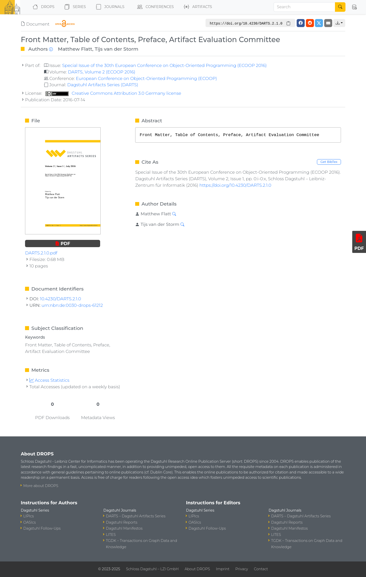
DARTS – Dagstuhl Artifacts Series (135, 516)
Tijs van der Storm (116, 49)
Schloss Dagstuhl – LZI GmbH (152, 569)
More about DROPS (40, 486)
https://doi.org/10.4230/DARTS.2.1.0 (235, 185)
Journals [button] (109, 7)
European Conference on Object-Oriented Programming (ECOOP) (146, 78)
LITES (111, 534)
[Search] (304, 7)
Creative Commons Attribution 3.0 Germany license (113, 93)
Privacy (241, 569)
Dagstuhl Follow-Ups (42, 528)
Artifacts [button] (197, 7)
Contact (261, 569)
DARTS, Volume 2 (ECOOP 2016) (101, 71)
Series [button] (74, 7)
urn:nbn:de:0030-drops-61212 (72, 305)
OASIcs (29, 522)
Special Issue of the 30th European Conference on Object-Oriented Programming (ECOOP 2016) (164, 65)
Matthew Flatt (75, 49)
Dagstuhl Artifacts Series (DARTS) (102, 84)
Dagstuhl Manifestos (124, 528)
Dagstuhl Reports (121, 522)
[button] (354, 7)
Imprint (222, 569)
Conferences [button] (154, 7)
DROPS (42, 7)
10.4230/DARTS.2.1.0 (60, 298)
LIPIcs (28, 516)
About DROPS (197, 569)
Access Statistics (50, 380)
